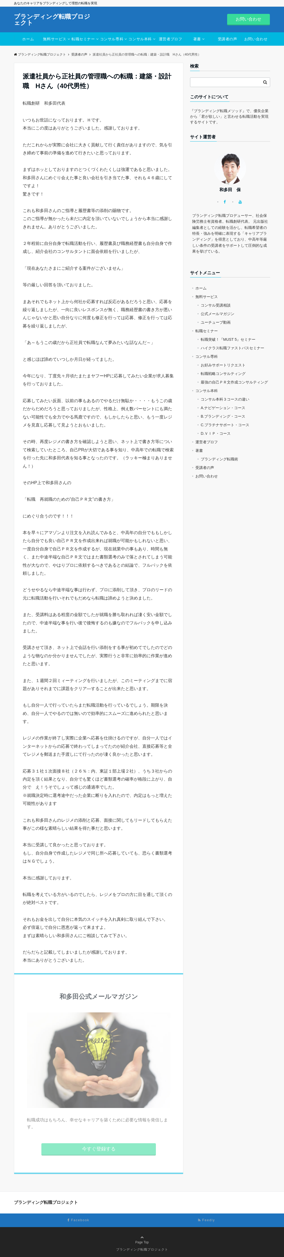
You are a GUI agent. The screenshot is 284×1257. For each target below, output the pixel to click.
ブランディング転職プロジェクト (52, 20)
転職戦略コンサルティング (223, 373)
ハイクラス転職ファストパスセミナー (232, 348)
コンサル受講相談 (216, 305)
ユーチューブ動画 (216, 322)
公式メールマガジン (217, 314)
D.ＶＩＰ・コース (216, 433)
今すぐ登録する (99, 1149)
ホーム (28, 39)
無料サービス (54, 39)
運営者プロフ (170, 39)
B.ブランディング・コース (223, 416)
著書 (197, 39)
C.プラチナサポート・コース (225, 425)
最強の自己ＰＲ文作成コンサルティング (234, 382)
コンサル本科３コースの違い (225, 399)
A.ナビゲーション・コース (223, 408)
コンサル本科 (140, 39)
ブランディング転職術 (219, 459)
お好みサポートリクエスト (223, 365)
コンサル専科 (111, 39)
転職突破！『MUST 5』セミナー (228, 339)
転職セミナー (83, 39)
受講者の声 (227, 39)
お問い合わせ (248, 19)
